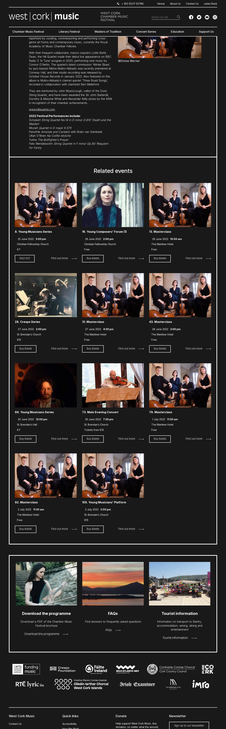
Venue (161, 3)
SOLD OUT (24, 258)
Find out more (59, 258)
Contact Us (192, 3)
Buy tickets (93, 258)
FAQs (108, 630)
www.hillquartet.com (42, 109)
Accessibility (69, 723)
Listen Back (210, 3)
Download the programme (42, 634)
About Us (175, 3)
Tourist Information (175, 638)
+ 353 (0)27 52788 (132, 3)
